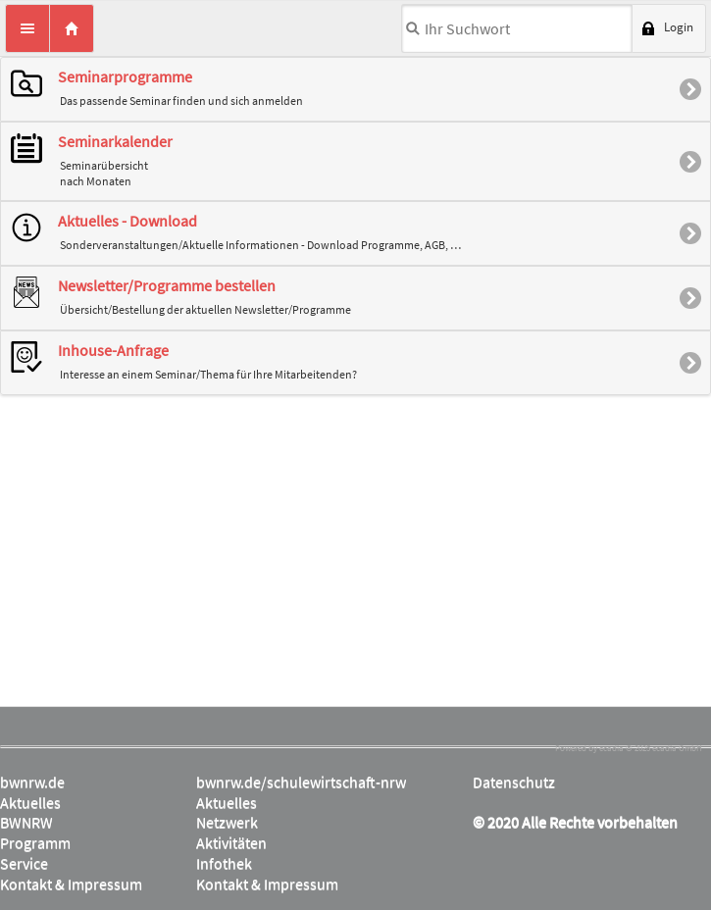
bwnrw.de (32, 781)
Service (24, 863)
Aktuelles (30, 802)
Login (678, 27)
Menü (27, 28)
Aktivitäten (231, 842)
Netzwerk (227, 822)
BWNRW (26, 822)
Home (71, 28)
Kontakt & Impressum (71, 883)
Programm (35, 842)
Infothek (224, 863)
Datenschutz (514, 781)
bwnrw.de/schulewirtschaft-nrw (301, 781)
